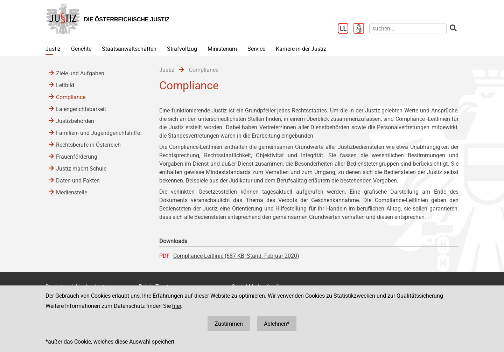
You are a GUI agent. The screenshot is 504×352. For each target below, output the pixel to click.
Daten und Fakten (78, 180)
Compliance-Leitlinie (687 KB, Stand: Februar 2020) (236, 256)
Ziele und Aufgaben (80, 73)
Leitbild (65, 85)
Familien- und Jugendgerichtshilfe (98, 133)
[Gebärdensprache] (361, 29)
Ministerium (222, 49)
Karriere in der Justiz (301, 49)
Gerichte (81, 49)
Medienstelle (71, 192)
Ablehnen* (276, 323)
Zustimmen (229, 323)
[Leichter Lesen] (346, 29)
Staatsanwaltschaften (129, 49)
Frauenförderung (76, 156)
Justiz (53, 49)
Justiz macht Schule (81, 168)
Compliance (70, 97)
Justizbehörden (75, 121)
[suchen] (408, 28)
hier (176, 306)
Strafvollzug (182, 49)
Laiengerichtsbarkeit (81, 109)
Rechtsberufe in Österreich (88, 145)
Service (256, 49)
